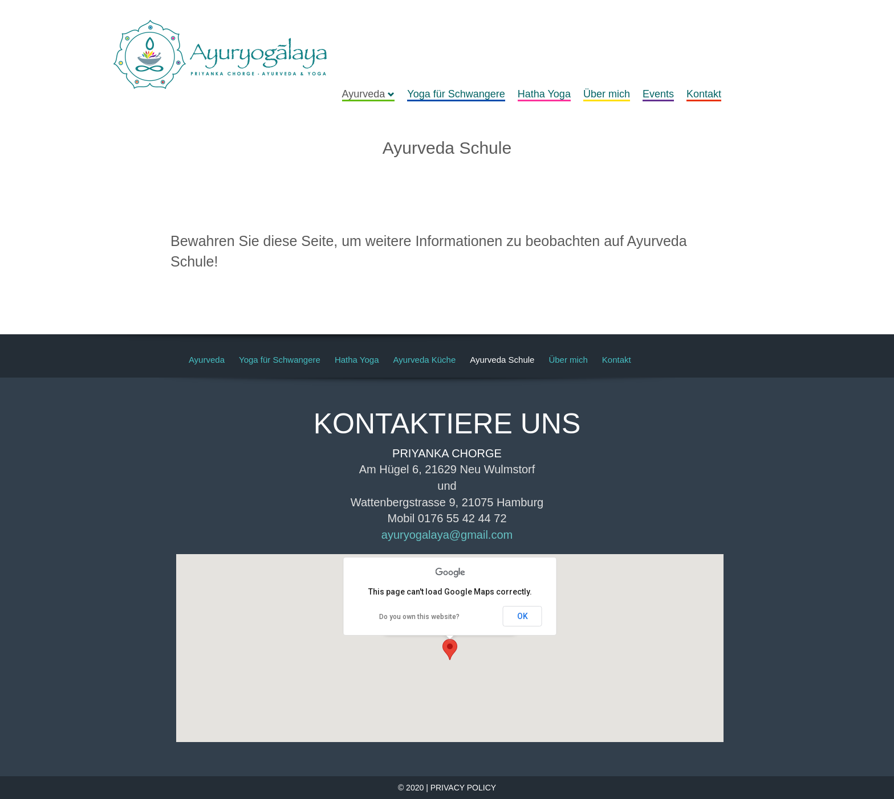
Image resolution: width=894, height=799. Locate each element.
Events (658, 94)
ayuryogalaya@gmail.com (447, 534)
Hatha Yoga (544, 94)
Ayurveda (368, 94)
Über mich (606, 94)
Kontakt (703, 94)
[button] (449, 649)
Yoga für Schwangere (456, 94)
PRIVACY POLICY (463, 787)
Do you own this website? (419, 617)
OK (522, 616)
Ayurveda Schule (502, 359)
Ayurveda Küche (424, 359)
